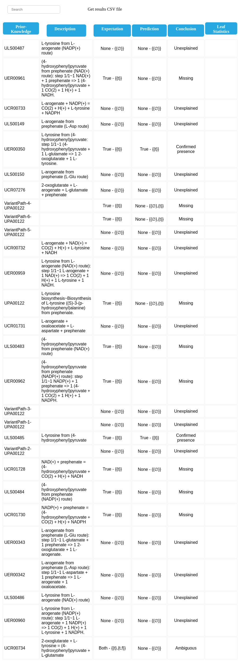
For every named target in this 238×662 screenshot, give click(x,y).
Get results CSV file (105, 9)
